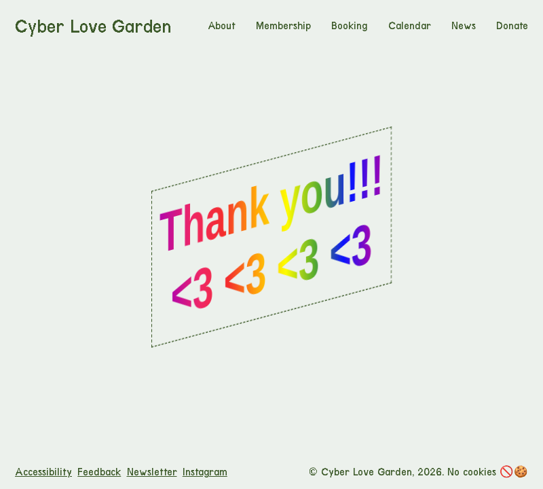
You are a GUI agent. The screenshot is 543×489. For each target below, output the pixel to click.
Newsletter (152, 472)
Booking (349, 25)
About (222, 25)
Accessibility (43, 472)
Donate (512, 25)
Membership (283, 25)
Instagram (205, 472)
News (463, 25)
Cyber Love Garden (93, 26)
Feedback (99, 472)
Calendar (409, 25)
